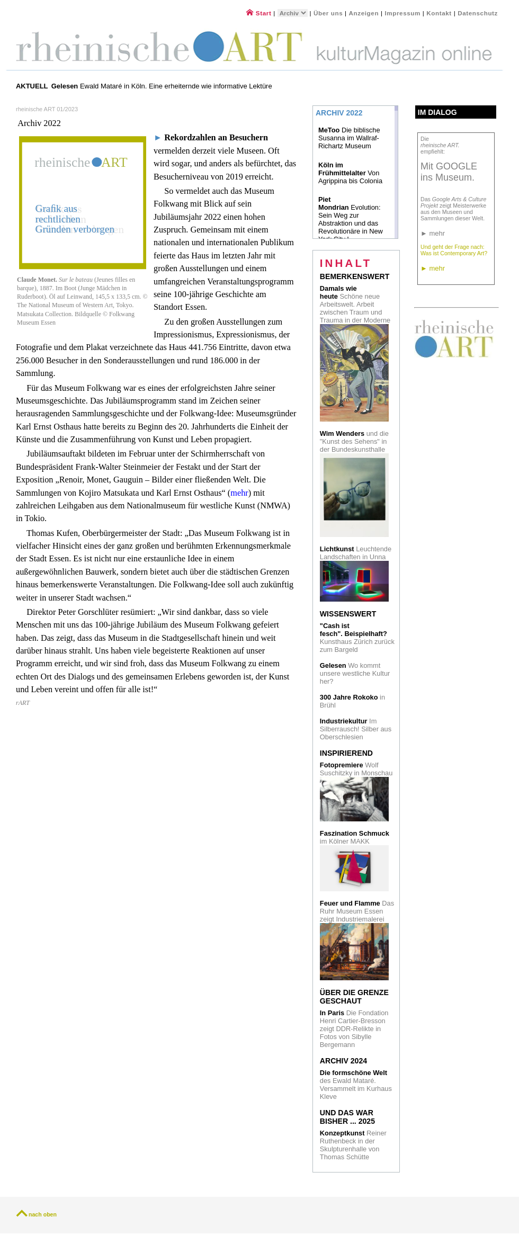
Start (258, 13)
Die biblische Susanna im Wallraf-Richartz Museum (349, 138)
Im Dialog (437, 112)
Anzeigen (364, 13)
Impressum (403, 13)
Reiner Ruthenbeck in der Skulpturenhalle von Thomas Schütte (353, 1145)
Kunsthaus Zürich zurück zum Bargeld (357, 638)
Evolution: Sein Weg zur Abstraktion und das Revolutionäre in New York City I (350, 219)
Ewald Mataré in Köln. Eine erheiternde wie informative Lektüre (162, 86)
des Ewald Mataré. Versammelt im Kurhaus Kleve (356, 1084)
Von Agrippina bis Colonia (350, 173)
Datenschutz (478, 13)
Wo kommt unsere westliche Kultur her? (355, 673)
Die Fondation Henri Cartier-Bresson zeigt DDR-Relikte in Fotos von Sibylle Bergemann (354, 1029)
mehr (239, 493)
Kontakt (439, 13)
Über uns (328, 13)
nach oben (43, 1214)
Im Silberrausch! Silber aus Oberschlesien (355, 729)
